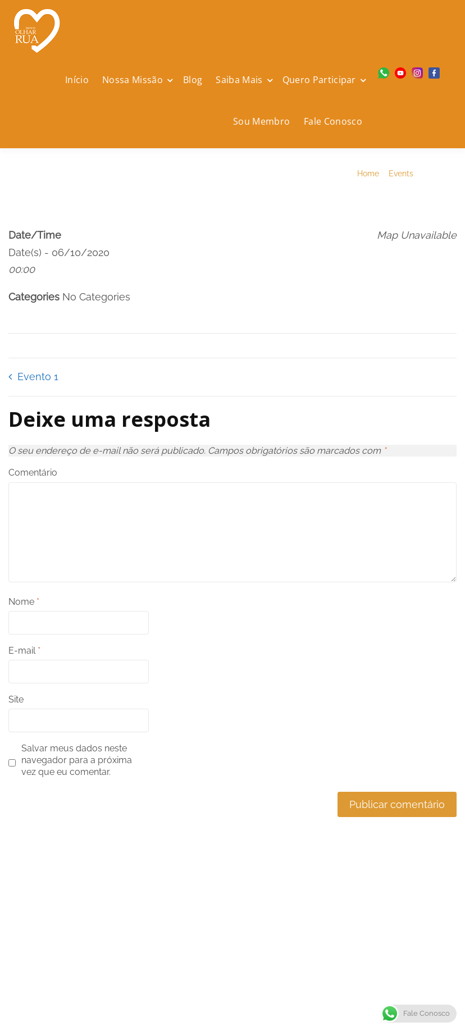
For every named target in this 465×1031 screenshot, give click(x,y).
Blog (192, 80)
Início (77, 80)
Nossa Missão (132, 80)
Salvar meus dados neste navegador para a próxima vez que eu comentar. (76, 760)
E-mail (24, 650)
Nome (23, 601)
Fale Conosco (333, 121)
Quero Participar (319, 80)
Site (16, 699)
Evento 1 (37, 376)
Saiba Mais (239, 80)
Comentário (32, 472)
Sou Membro (261, 121)
